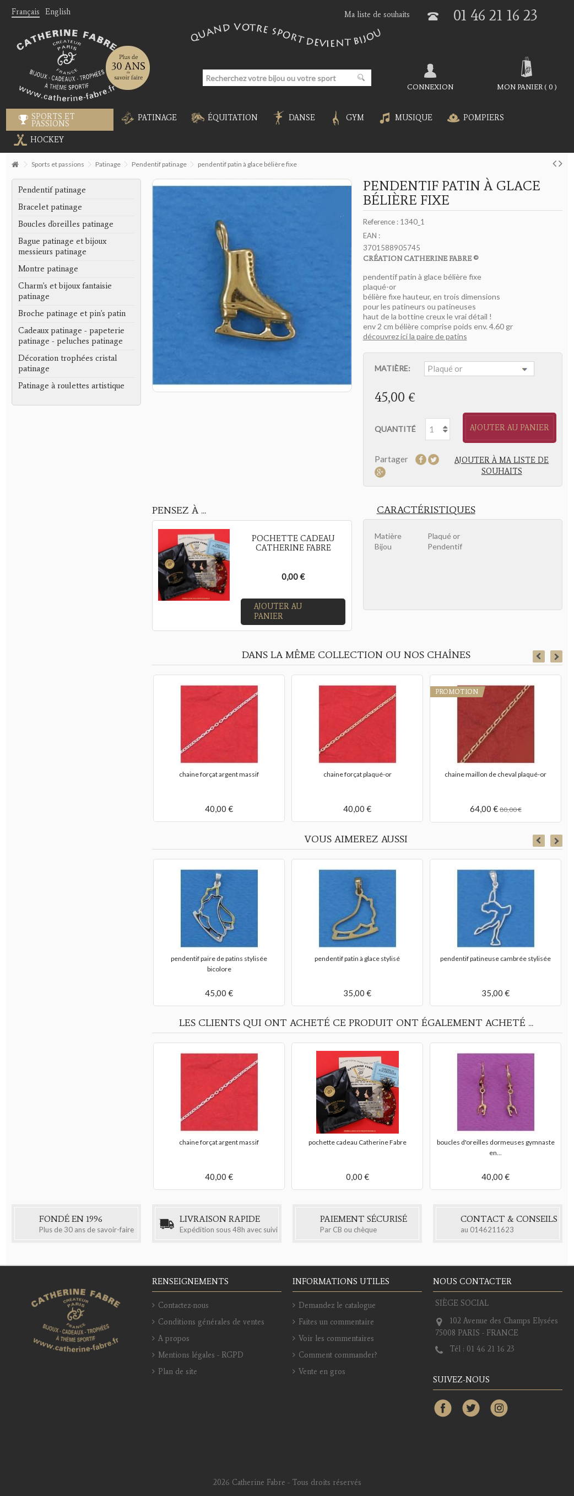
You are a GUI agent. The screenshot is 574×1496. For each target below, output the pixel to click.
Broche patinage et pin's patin (72, 313)
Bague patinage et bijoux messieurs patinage (62, 246)
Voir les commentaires (336, 1338)
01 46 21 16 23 (495, 15)
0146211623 (492, 1229)
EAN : (371, 235)
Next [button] (556, 656)
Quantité (395, 429)
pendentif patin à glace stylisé (357, 958)
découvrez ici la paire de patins (415, 336)
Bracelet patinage (50, 207)
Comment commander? (338, 1355)
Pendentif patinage (52, 190)
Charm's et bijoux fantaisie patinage (65, 291)
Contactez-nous (183, 1305)
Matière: (393, 368)
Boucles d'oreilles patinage (65, 224)
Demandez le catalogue (337, 1305)
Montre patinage (48, 269)
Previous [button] (539, 656)
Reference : (380, 221)
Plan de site (177, 1371)
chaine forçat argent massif (219, 774)
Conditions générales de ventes (211, 1322)
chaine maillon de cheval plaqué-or (495, 774)
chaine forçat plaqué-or (357, 774)
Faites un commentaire (336, 1322)
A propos (173, 1338)
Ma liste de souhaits (377, 14)
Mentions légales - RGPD (200, 1355)
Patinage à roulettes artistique (71, 386)
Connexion (430, 86)
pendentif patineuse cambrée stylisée (495, 958)
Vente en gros (322, 1371)
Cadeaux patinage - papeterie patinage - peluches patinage (71, 335)
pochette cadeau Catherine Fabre (357, 1142)
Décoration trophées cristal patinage (67, 363)
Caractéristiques (426, 510)
